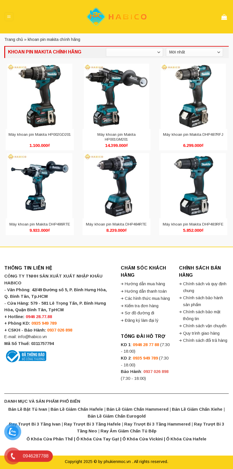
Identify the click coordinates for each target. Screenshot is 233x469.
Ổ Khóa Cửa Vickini (142, 439)
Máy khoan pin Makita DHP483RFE (193, 224)
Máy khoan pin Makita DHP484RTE (116, 224)
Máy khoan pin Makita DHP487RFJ (193, 134)
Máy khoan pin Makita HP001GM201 (116, 136)
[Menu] (9, 16)
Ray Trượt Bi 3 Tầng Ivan (35, 424)
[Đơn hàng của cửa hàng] (194, 52)
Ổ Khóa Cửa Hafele (186, 439)
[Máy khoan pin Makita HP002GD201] (40, 96)
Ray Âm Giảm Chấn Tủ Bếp (128, 431)
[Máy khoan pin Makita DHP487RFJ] (193, 96)
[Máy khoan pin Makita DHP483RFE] (193, 185)
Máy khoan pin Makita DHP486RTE (39, 224)
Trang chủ (13, 39)
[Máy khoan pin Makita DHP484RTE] (117, 185)
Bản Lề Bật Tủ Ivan (27, 409)
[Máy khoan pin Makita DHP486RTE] (40, 185)
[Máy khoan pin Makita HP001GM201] (117, 96)
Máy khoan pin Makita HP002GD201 (40, 134)
